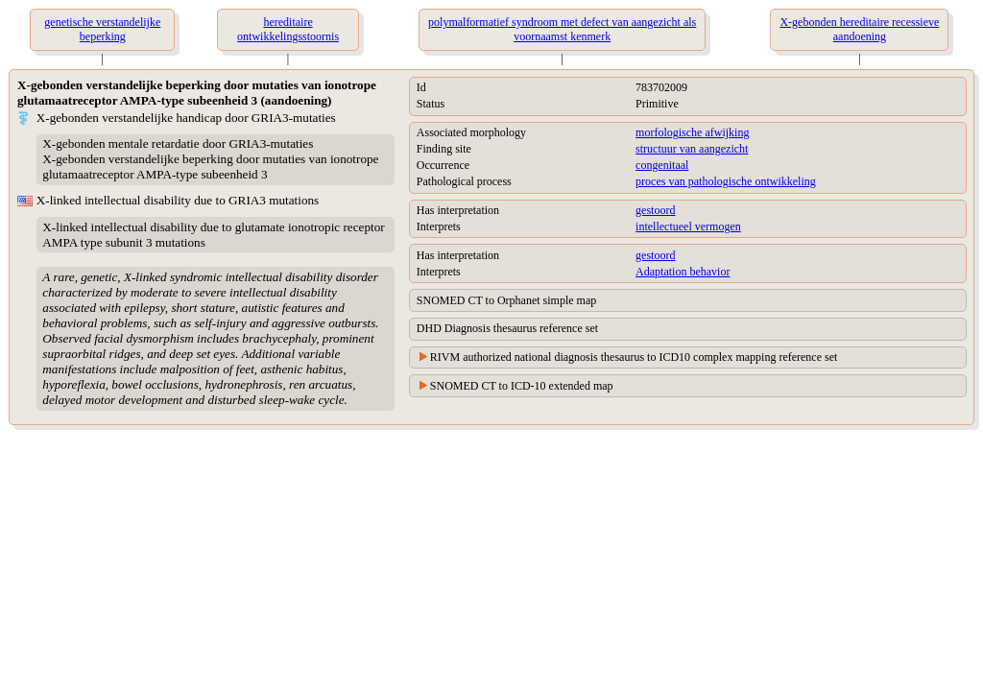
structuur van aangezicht (691, 148)
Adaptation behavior (682, 271)
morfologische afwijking (692, 132)
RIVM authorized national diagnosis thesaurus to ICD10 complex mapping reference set (634, 357)
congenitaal (661, 165)
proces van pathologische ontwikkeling (725, 181)
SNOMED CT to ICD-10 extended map (521, 386)
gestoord (655, 210)
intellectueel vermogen (688, 226)
